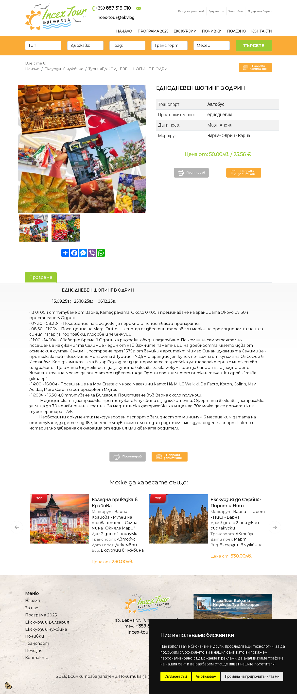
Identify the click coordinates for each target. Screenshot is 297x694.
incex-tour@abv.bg (116, 17)
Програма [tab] (40, 277)
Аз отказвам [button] (206, 676)
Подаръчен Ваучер (260, 11)
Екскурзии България (47, 622)
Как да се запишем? (191, 11)
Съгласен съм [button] (175, 676)
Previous (13, 523)
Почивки (212, 31)
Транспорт (37, 643)
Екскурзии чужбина (46, 629)
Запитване (236, 11)
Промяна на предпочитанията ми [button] (252, 676)
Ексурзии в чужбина (64, 68)
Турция (95, 68)
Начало (124, 31)
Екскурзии (185, 31)
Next (271, 523)
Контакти (261, 31)
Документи (216, 11)
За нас (31, 608)
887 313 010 (118, 8)
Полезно (236, 31)
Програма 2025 (153, 31)
